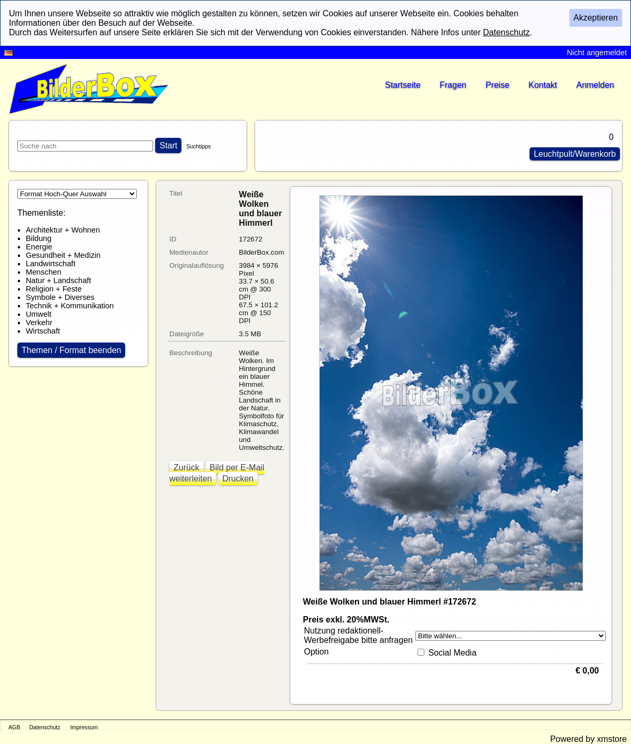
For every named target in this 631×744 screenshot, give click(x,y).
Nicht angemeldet (597, 52)
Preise (497, 85)
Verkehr (39, 322)
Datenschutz (44, 727)
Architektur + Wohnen (63, 230)
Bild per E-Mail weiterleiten (216, 473)
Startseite (403, 85)
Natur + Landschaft (58, 280)
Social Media (452, 652)
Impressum (84, 727)
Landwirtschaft (51, 263)
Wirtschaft (43, 331)
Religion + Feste (54, 289)
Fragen (453, 85)
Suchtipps (198, 146)
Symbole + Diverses (60, 297)
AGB (14, 727)
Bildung (39, 238)
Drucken (238, 478)
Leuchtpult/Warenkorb (575, 153)
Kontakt (542, 85)
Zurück (186, 467)
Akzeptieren (596, 17)
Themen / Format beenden (71, 350)
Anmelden (595, 85)
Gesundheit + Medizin (63, 255)
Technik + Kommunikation (70, 305)
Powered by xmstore (588, 739)
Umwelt (39, 314)
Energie (39, 247)
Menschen (44, 272)
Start (168, 145)
